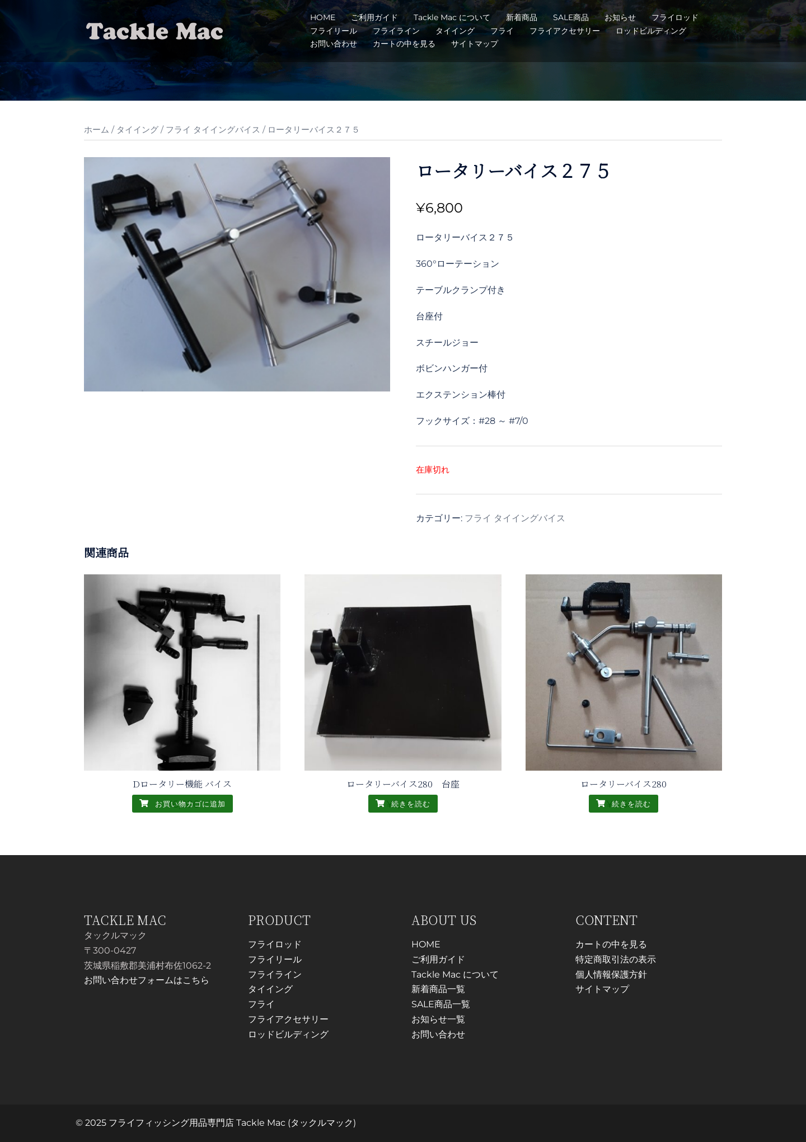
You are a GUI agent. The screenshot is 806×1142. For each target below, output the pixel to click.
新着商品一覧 (438, 989)
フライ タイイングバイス (213, 130)
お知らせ (620, 17)
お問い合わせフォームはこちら (146, 980)
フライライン (396, 31)
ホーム (96, 130)
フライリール (333, 31)
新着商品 (521, 17)
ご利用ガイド (374, 17)
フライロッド (675, 17)
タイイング (455, 31)
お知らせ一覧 (438, 1019)
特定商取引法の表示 (615, 959)
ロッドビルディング (651, 31)
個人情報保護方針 (611, 974)
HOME (322, 17)
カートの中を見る (404, 44)
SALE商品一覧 (440, 1004)
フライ (502, 31)
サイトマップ (474, 44)
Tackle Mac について (452, 17)
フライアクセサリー (564, 31)
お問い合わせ (333, 44)
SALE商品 (571, 17)
